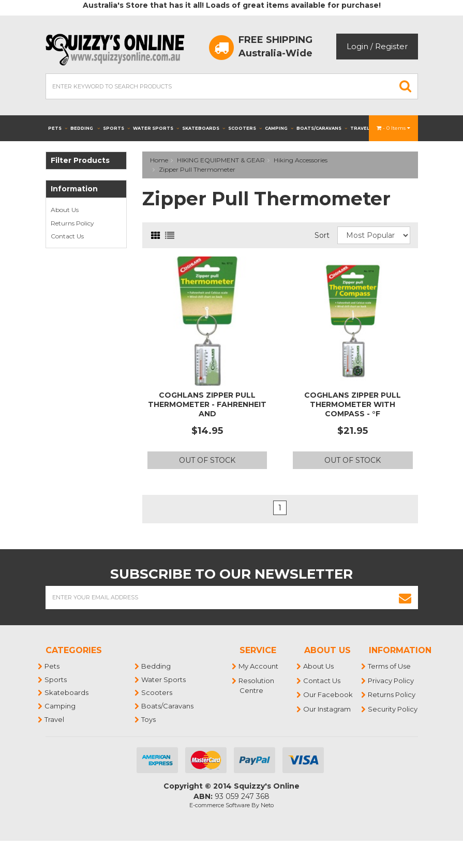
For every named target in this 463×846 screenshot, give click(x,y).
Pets (57, 128)
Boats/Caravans (321, 128)
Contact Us (67, 236)
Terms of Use (390, 666)
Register (391, 46)
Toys (149, 719)
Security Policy (393, 709)
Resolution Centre (257, 685)
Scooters (245, 128)
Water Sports (156, 128)
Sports (116, 128)
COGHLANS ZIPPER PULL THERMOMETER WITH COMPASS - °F (352, 404)
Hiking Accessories (300, 160)
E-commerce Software (219, 805)
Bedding (85, 128)
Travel (363, 128)
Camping (279, 128)
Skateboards (203, 128)
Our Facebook (328, 694)
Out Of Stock (207, 460)
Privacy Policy (391, 680)
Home (159, 160)
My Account (259, 666)
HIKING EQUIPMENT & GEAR (221, 160)
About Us (65, 210)
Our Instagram (327, 709)
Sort (322, 235)
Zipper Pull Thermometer (197, 169)
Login (357, 46)
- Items (393, 128)
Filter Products (80, 160)
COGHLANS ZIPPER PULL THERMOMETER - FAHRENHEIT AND (207, 404)
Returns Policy (72, 223)
